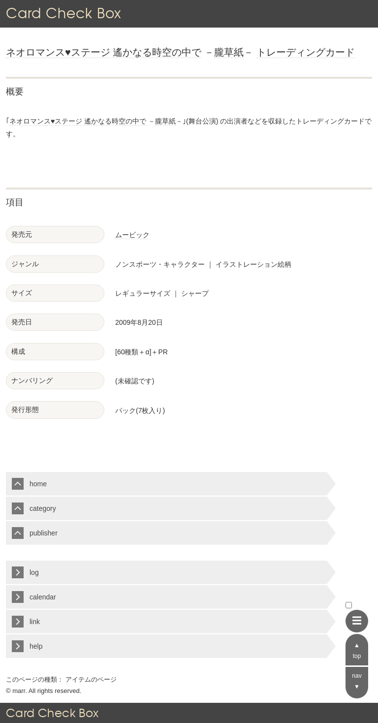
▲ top (357, 651)
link (35, 622)
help (36, 646)
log (34, 572)
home (38, 484)
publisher (44, 533)
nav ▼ (356, 681)
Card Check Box (63, 13)
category (43, 508)
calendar (43, 597)
